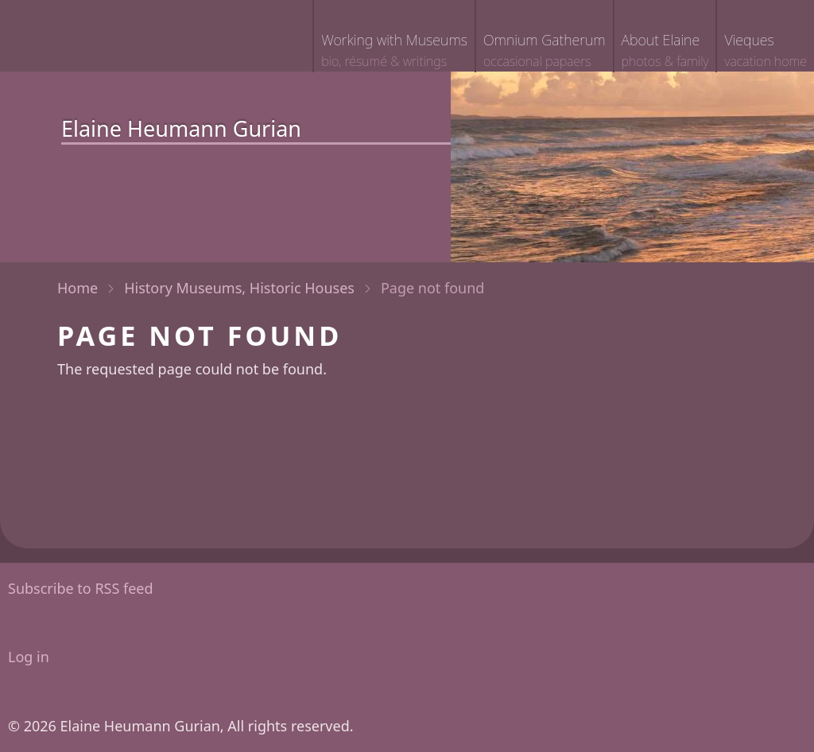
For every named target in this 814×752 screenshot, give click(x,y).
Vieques (765, 51)
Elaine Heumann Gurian (181, 128)
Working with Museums (394, 51)
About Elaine (665, 51)
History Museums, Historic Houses (239, 287)
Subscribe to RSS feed (80, 588)
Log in (28, 656)
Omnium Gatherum (544, 51)
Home (77, 287)
